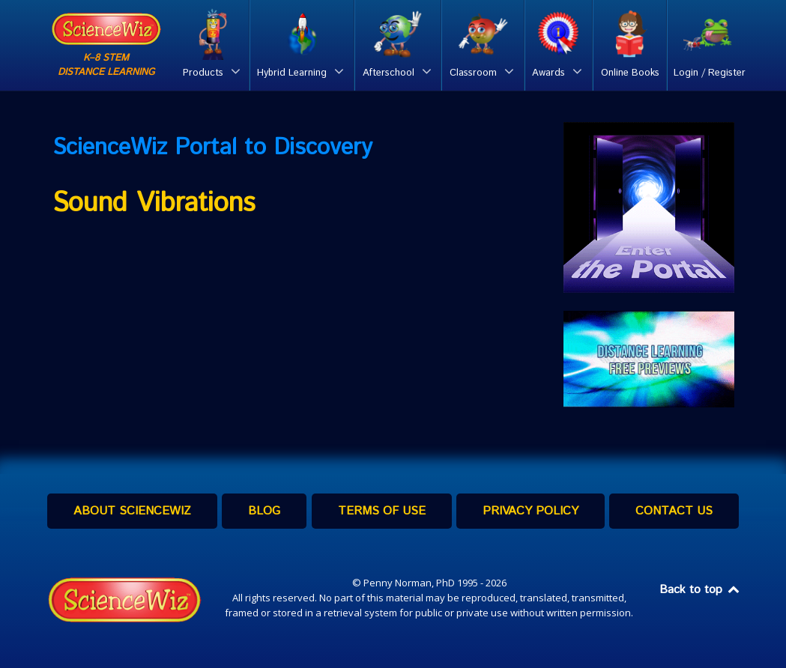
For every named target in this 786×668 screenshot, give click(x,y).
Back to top (700, 589)
